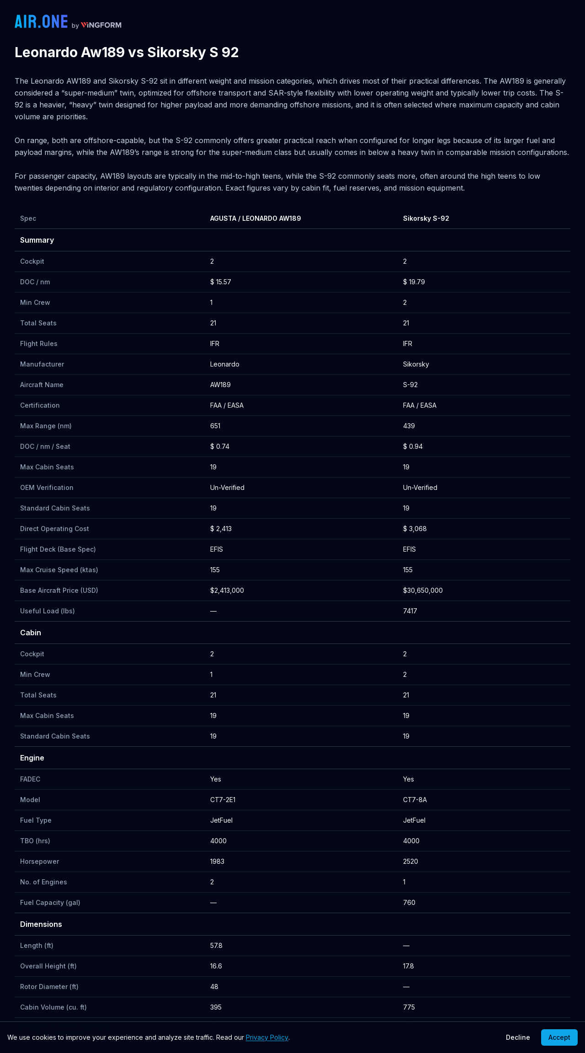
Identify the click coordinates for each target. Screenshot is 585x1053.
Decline (518, 1037)
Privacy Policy (267, 1037)
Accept (559, 1037)
